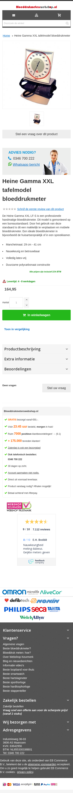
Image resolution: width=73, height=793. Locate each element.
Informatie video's (13, 665)
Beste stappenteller (14, 690)
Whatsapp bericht (26, 165)
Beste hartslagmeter (15, 678)
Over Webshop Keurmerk (18, 656)
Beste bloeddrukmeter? (17, 648)
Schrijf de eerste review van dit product (40, 209)
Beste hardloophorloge (16, 686)
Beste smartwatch (13, 673)
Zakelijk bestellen (13, 706)
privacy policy (25, 772)
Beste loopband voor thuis (18, 669)
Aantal (5, 302)
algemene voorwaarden (42, 764)
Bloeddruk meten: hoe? (17, 652)
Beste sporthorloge (14, 682)
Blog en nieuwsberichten (17, 661)
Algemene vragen (13, 644)
